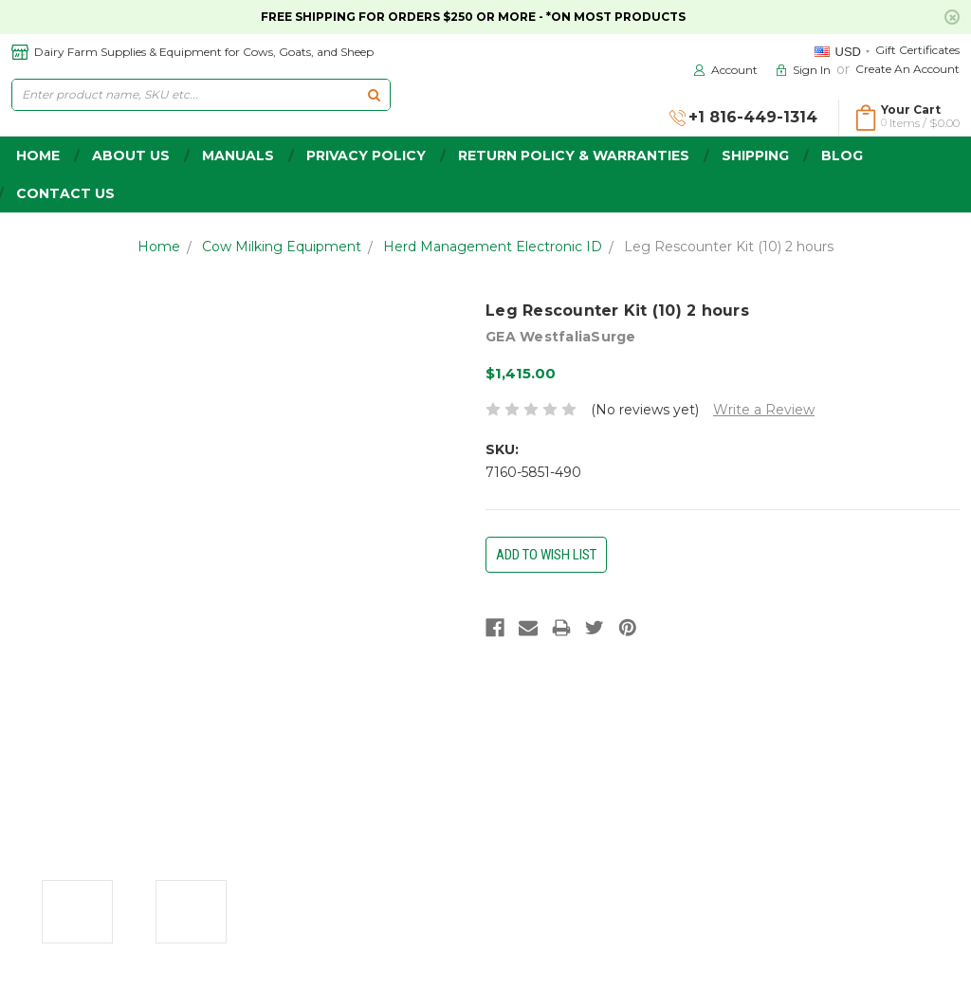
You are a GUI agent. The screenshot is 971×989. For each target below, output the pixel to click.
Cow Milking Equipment (281, 246)
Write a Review (764, 409)
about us (131, 155)
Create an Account (907, 69)
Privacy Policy (366, 155)
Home (158, 246)
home (38, 155)
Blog (842, 155)
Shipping (755, 155)
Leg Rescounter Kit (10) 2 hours (729, 246)
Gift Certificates (917, 50)
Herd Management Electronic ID (492, 246)
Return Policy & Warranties (573, 155)
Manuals (238, 155)
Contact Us (65, 193)
